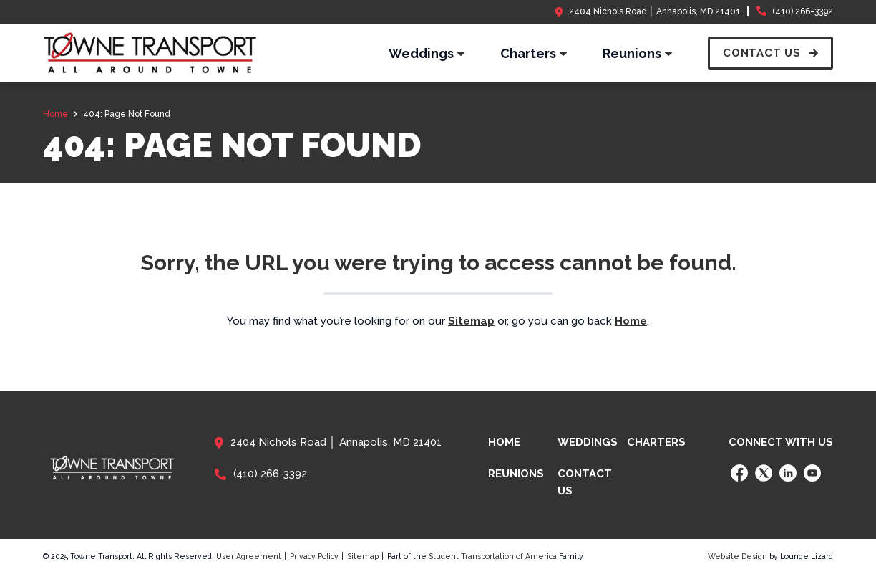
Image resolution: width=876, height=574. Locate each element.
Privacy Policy (314, 556)
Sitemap (363, 556)
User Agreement (248, 556)
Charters (656, 442)
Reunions (516, 473)
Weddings (588, 442)
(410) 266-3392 (802, 11)
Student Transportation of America (493, 556)
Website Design (737, 556)
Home (504, 442)
